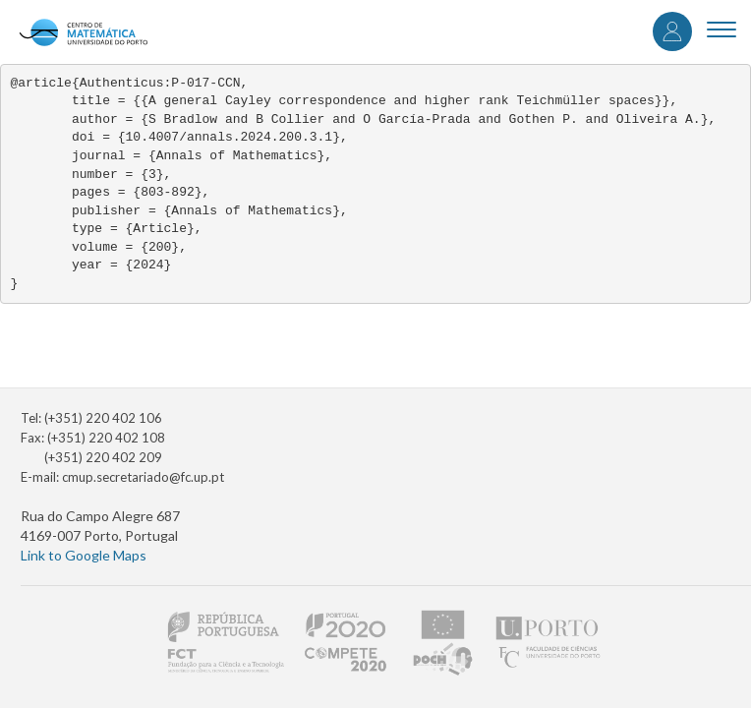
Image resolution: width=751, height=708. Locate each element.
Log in (672, 31)
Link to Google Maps (83, 555)
